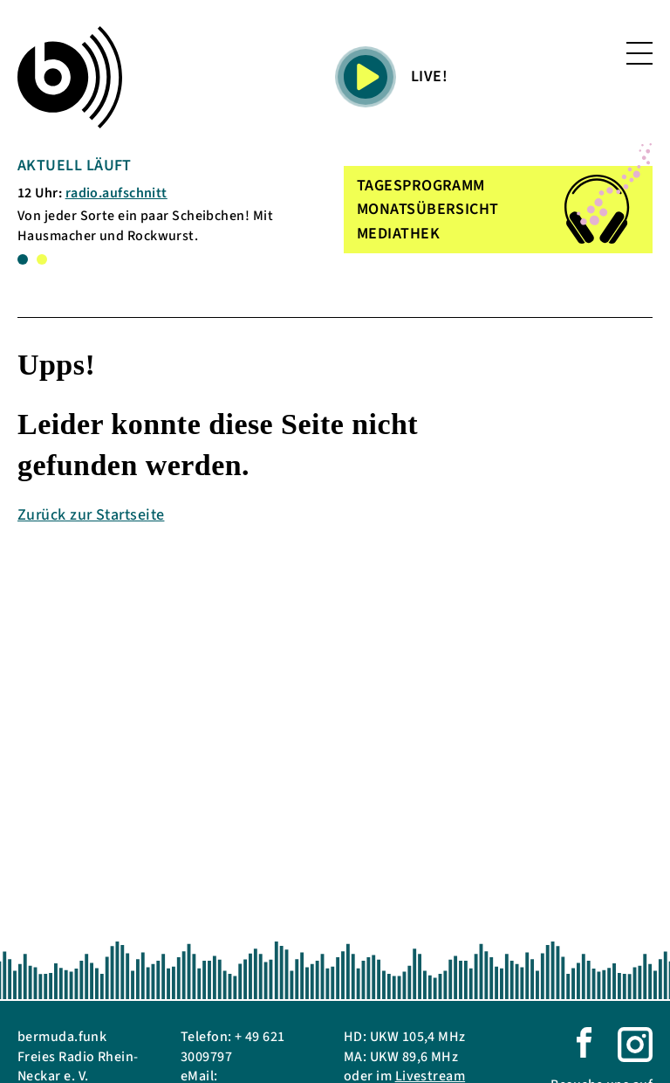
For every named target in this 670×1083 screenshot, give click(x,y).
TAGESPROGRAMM (421, 186)
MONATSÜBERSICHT (428, 209)
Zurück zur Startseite (90, 515)
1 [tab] (22, 259)
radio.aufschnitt (116, 193)
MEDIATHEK (398, 234)
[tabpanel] (156, 200)
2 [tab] (42, 259)
